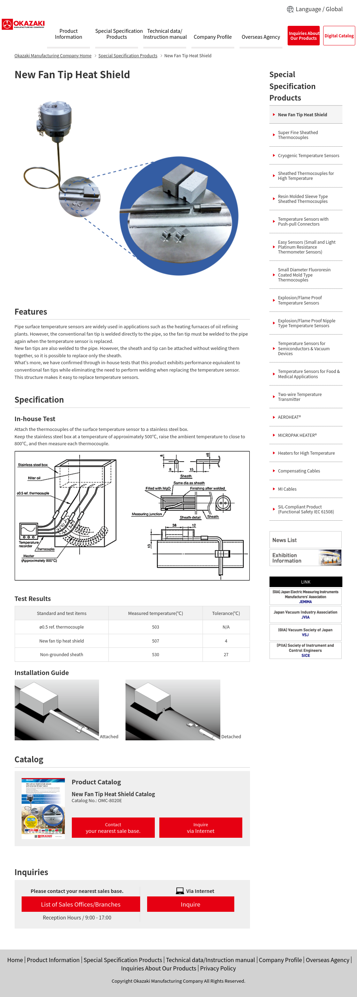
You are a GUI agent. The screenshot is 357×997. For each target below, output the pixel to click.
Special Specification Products (127, 55)
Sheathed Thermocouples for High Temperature (306, 175)
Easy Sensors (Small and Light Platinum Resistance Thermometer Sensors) (307, 247)
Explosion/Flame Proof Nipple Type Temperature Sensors (307, 322)
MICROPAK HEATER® (297, 435)
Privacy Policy (218, 968)
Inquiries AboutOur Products (304, 35)
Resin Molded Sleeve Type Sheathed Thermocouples (303, 198)
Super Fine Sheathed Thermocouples (298, 134)
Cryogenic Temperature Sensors (309, 155)
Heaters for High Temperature (306, 453)
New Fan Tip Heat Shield (302, 114)
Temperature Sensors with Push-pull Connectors (303, 221)
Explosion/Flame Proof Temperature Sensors (300, 299)
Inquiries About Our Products (158, 968)
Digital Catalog (339, 35)
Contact (113, 827)
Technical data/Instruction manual (164, 34)
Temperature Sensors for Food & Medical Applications (309, 373)
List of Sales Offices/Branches (81, 904)
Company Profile (213, 37)
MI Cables (287, 489)
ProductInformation (68, 34)
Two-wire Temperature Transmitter (300, 396)
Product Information (53, 959)
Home (53, 55)
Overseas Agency (261, 37)
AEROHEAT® (289, 417)
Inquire (200, 827)
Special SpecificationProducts (116, 34)
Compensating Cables (299, 471)
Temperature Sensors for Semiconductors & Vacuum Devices (304, 348)
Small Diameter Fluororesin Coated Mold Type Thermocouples (304, 274)
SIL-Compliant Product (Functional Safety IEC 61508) (306, 509)
